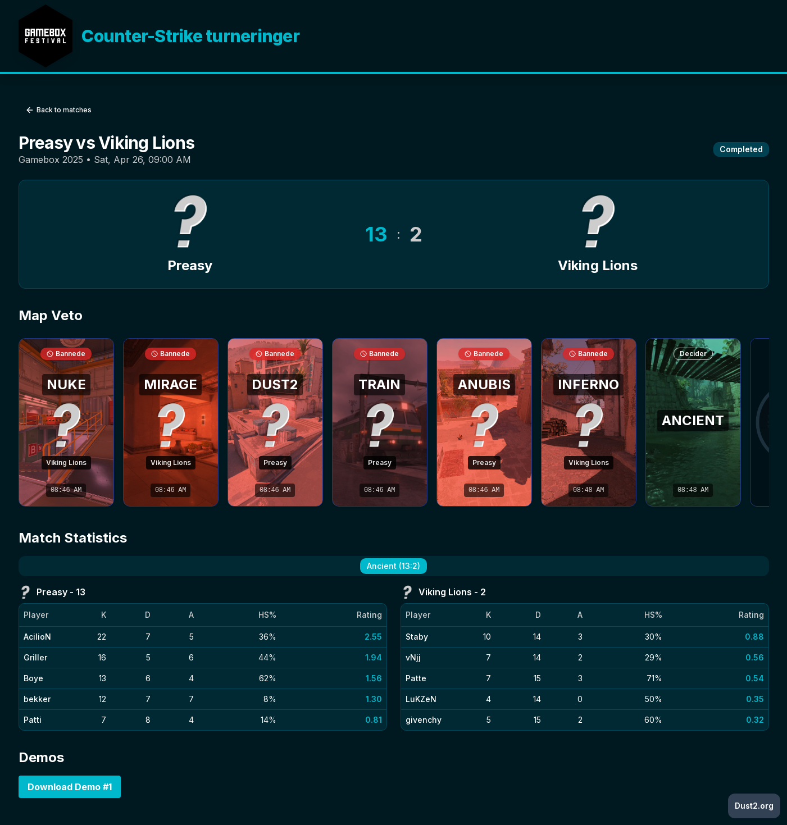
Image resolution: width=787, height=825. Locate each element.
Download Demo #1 (70, 786)
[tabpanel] (394, 658)
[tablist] (394, 566)
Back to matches (58, 110)
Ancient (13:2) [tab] (393, 566)
